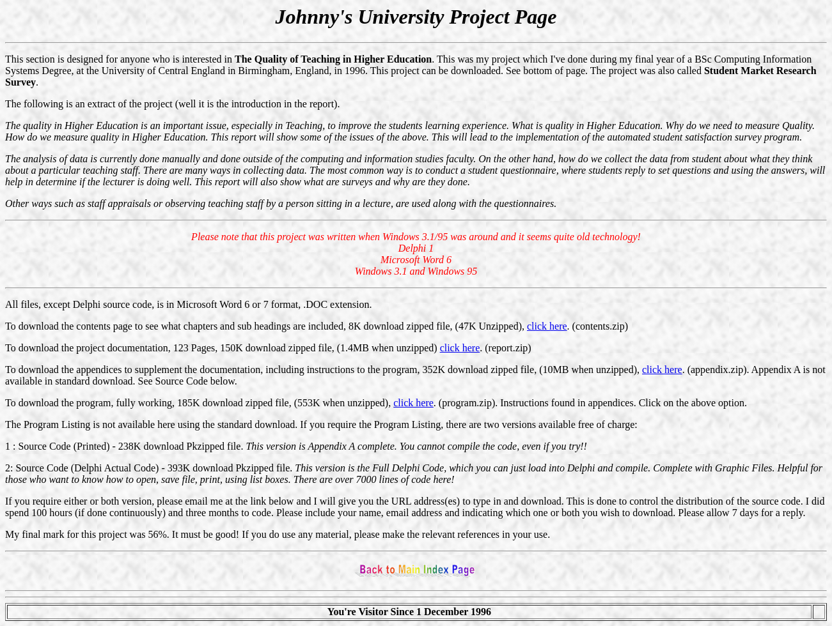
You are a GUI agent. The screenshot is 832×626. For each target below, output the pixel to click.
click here (547, 326)
